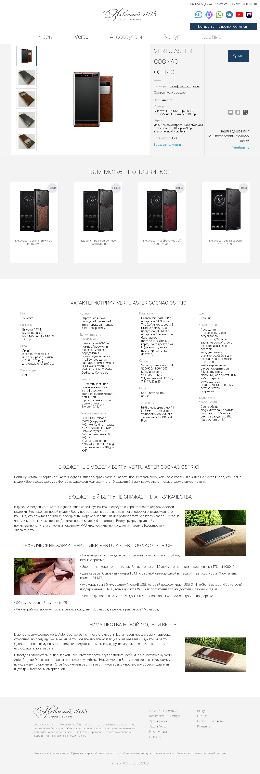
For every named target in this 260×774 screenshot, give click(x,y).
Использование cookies (107, 753)
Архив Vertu (158, 726)
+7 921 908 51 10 (244, 4)
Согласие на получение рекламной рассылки (201, 753)
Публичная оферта (81, 753)
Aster (196, 86)
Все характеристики (167, 144)
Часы (46, 36)
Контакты (221, 4)
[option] (26, 56)
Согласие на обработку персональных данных (149, 753)
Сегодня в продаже (163, 711)
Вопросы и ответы (210, 721)
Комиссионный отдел (164, 716)
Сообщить (240, 148)
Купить (238, 56)
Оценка (202, 716)
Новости (155, 737)
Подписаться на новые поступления (223, 26)
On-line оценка (201, 4)
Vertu (81, 36)
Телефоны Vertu (180, 86)
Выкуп (171, 36)
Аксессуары (126, 36)
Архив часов (158, 721)
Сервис (211, 36)
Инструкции (158, 732)
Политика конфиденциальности (51, 753)
